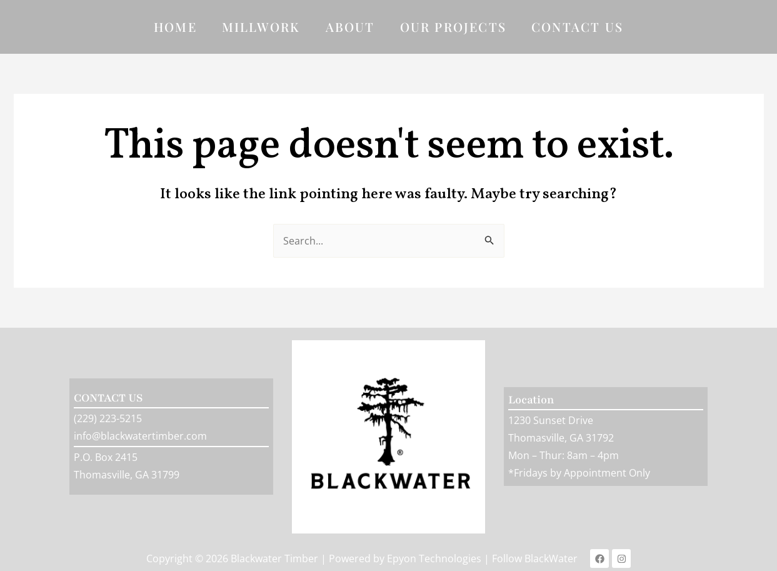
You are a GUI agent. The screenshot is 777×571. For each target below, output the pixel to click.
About (350, 26)
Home (175, 26)
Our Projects (453, 26)
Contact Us (577, 26)
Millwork (261, 26)
